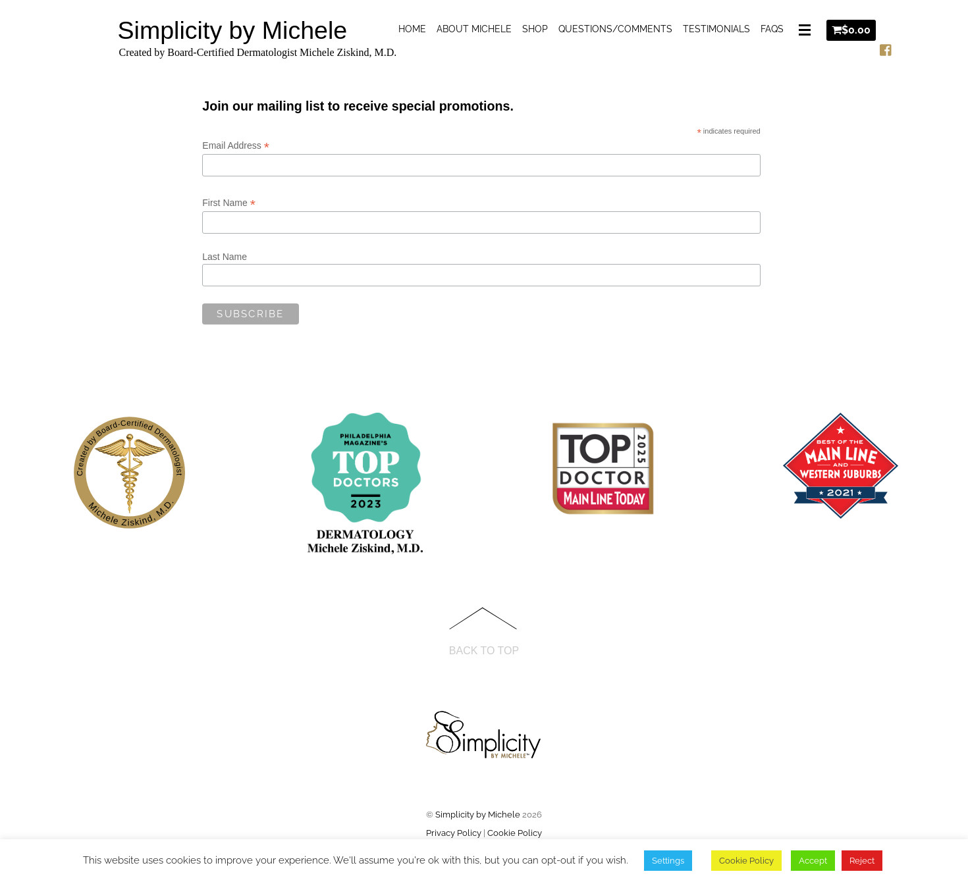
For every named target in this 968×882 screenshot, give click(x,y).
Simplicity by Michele (477, 814)
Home (412, 29)
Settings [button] (668, 861)
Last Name (224, 256)
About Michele (474, 29)
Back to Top (484, 650)
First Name (228, 203)
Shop (535, 29)
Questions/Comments (615, 29)
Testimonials (716, 29)
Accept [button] (813, 861)
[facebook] (886, 47)
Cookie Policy (514, 833)
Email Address (235, 146)
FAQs (772, 29)
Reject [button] (861, 861)
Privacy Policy (453, 833)
